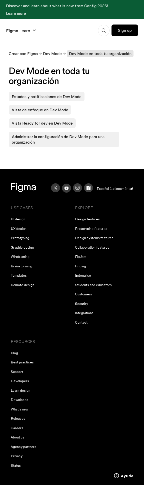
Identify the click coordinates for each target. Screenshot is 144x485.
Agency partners (23, 447)
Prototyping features (91, 229)
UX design (18, 229)
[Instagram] (77, 187)
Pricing (80, 266)
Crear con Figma (23, 53)
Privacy (16, 456)
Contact (81, 322)
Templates (19, 275)
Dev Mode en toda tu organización (100, 53)
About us (17, 437)
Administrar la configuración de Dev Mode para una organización (58, 139)
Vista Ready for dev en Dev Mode (42, 123)
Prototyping (20, 238)
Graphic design (22, 247)
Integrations (84, 313)
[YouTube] (66, 188)
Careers (17, 428)
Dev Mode (52, 53)
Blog (14, 353)
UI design (18, 219)
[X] (55, 187)
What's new (19, 409)
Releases (18, 418)
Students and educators (93, 285)
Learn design (20, 390)
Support (17, 372)
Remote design (22, 285)
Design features (87, 219)
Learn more (16, 13)
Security (81, 304)
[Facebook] (88, 187)
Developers (20, 381)
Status (16, 465)
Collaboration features (92, 247)
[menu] (115, 189)
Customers (83, 294)
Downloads (19, 400)
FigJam (80, 257)
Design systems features (94, 238)
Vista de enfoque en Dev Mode (40, 110)
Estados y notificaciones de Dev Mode (47, 96)
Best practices (22, 362)
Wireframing (20, 257)
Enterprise (83, 275)
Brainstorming (21, 266)
